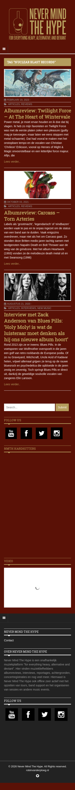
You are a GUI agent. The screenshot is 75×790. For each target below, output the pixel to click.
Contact (9, 640)
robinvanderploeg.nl (37, 770)
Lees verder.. (12, 161)
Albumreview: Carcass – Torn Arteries (32, 216)
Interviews (28, 308)
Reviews (26, 104)
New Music (44, 308)
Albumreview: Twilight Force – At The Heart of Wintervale (37, 113)
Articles (14, 104)
